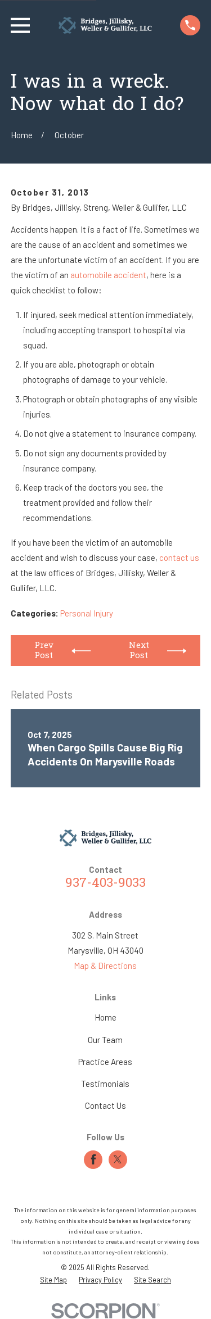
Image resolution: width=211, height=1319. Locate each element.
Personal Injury (86, 613)
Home (105, 1017)
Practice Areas (105, 1062)
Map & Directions (105, 965)
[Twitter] (118, 1159)
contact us (179, 557)
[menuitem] (53, 1279)
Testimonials (105, 1083)
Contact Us (105, 1105)
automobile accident (108, 275)
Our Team (105, 1040)
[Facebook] (93, 1159)
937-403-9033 (105, 883)
